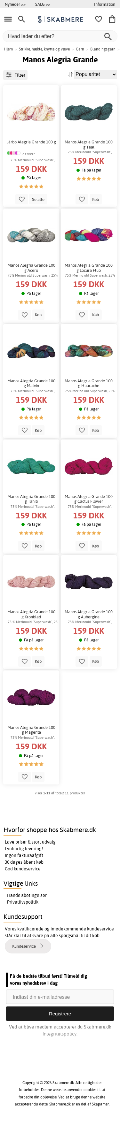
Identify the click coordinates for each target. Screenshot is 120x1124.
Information (104, 4)
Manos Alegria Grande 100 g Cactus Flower (89, 499)
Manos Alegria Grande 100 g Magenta (31, 730)
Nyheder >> (15, 4)
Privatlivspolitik (22, 902)
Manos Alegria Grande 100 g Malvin (31, 383)
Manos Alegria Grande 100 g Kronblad (31, 614)
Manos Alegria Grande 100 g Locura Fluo (89, 268)
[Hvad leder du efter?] (60, 36)
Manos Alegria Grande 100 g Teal (89, 144)
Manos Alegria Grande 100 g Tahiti (31, 499)
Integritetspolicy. (60, 1034)
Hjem (8, 49)
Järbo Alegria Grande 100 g (31, 142)
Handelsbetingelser (27, 895)
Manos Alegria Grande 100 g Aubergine (89, 614)
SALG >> (42, 4)
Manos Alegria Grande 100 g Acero (31, 268)
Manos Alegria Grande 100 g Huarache (89, 383)
